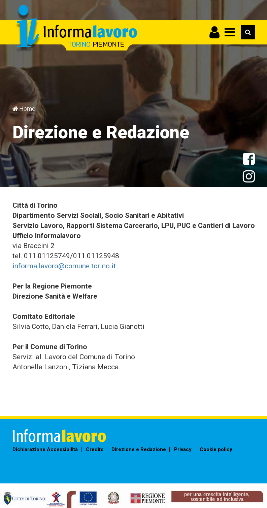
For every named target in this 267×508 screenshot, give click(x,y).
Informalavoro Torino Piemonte (75, 28)
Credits (94, 449)
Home (27, 108)
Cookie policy (216, 449)
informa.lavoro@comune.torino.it (64, 266)
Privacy (183, 449)
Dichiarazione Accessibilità (45, 449)
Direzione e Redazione (138, 449)
